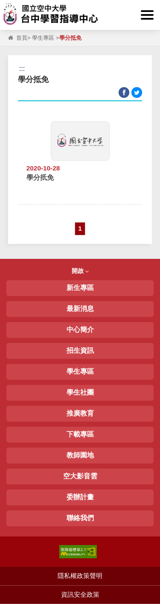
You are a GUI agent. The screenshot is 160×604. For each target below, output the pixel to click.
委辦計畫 (80, 497)
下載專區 (80, 434)
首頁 (21, 38)
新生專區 (80, 287)
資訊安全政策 (80, 594)
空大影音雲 (80, 476)
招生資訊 (80, 350)
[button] (147, 15)
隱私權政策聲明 (80, 575)
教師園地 (80, 455)
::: (8, 5)
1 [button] (79, 228)
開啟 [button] (80, 270)
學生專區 (43, 38)
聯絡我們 (80, 518)
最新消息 (80, 308)
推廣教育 (80, 413)
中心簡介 (80, 329)
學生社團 (80, 392)
